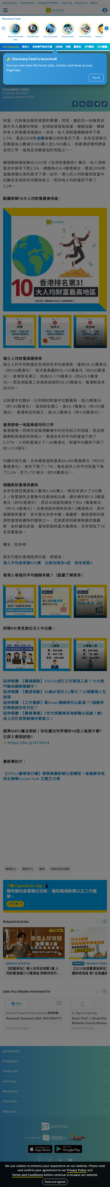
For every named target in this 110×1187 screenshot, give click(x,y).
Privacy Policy (76, 1170)
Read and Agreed (55, 1182)
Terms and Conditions (27, 1175)
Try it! (96, 78)
